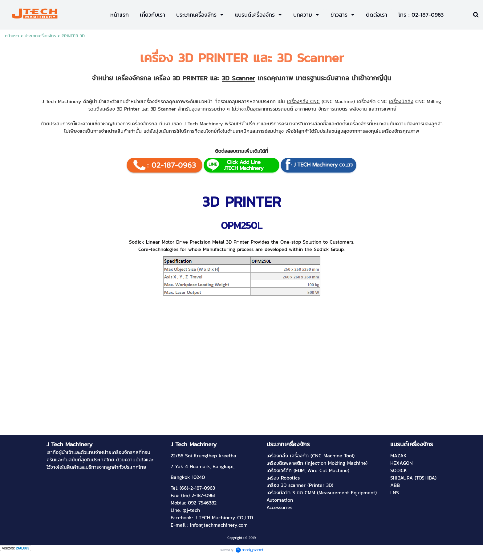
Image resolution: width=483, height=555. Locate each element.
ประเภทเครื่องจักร (40, 36)
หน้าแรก (12, 36)
